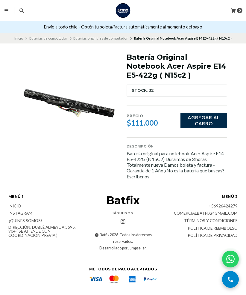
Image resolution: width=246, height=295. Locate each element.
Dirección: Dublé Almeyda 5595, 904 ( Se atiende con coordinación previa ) (42, 231)
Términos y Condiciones (211, 221)
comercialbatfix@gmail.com (206, 213)
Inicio (18, 38)
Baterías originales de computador (100, 38)
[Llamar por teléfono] (230, 279)
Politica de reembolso (213, 228)
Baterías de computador (48, 38)
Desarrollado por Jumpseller (122, 248)
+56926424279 (223, 206)
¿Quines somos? (25, 221)
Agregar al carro (204, 120)
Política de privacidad (213, 236)
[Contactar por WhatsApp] (230, 259)
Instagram (20, 213)
